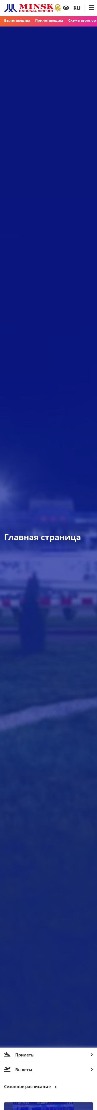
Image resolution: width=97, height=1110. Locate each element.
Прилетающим (49, 20)
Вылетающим (17, 20)
